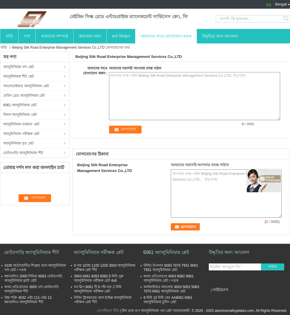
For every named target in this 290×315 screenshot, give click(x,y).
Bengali (282, 3)
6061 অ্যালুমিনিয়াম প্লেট (20, 105)
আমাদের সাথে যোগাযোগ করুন (166, 36)
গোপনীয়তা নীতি (108, 311)
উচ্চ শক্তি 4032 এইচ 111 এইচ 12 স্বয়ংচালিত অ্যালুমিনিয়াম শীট (28, 300)
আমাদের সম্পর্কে (54, 36)
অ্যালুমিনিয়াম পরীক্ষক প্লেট (21, 134)
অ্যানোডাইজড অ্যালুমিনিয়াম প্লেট (26, 86)
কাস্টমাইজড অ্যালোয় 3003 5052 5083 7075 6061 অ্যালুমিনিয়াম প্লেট (171, 289)
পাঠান (272, 266)
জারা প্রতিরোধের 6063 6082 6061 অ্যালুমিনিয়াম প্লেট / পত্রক (168, 278)
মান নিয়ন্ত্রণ (121, 36)
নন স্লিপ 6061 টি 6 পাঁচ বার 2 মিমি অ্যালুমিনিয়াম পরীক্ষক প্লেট (98, 289)
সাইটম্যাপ (220, 289)
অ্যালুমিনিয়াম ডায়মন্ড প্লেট (21, 124)
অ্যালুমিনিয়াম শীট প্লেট (18, 76)
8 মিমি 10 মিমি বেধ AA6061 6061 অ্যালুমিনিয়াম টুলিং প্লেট (168, 300)
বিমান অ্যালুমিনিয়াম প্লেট (20, 115)
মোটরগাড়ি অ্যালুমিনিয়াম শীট (23, 153)
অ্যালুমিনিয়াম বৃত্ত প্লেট (18, 143)
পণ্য (27, 36)
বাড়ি (9, 36)
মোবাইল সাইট (220, 297)
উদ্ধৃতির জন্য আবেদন (220, 36)
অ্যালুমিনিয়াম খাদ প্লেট (18, 67)
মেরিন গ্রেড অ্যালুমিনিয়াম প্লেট (24, 96)
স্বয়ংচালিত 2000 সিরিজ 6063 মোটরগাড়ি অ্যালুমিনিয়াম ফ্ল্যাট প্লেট (33, 278)
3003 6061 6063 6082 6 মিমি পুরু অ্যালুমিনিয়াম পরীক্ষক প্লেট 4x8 (98, 278)
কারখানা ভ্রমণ (90, 36)
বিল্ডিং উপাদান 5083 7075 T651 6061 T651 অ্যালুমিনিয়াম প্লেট (171, 267)
